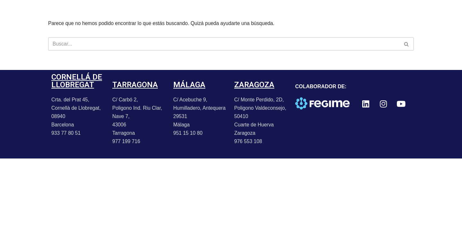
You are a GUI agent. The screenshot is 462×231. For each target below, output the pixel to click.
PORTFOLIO (78, 14)
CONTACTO (209, 14)
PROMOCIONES (162, 14)
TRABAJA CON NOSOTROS (269, 14)
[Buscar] (223, 44)
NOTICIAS (118, 14)
